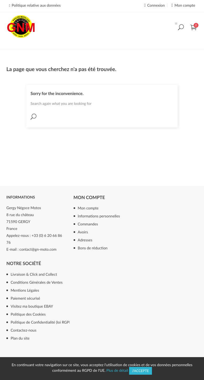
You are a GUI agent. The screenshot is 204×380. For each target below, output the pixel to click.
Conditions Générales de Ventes (37, 282)
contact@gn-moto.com (37, 249)
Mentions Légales (25, 290)
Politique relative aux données (36, 5)
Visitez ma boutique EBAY (32, 306)
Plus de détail (117, 370)
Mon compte (89, 197)
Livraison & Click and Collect (34, 274)
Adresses (85, 240)
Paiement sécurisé (25, 298)
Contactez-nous (23, 330)
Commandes (88, 224)
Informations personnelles (99, 216)
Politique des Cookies (28, 314)
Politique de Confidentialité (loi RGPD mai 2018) (48, 322)
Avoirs (83, 232)
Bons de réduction (93, 248)
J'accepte (140, 371)
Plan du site (20, 338)
